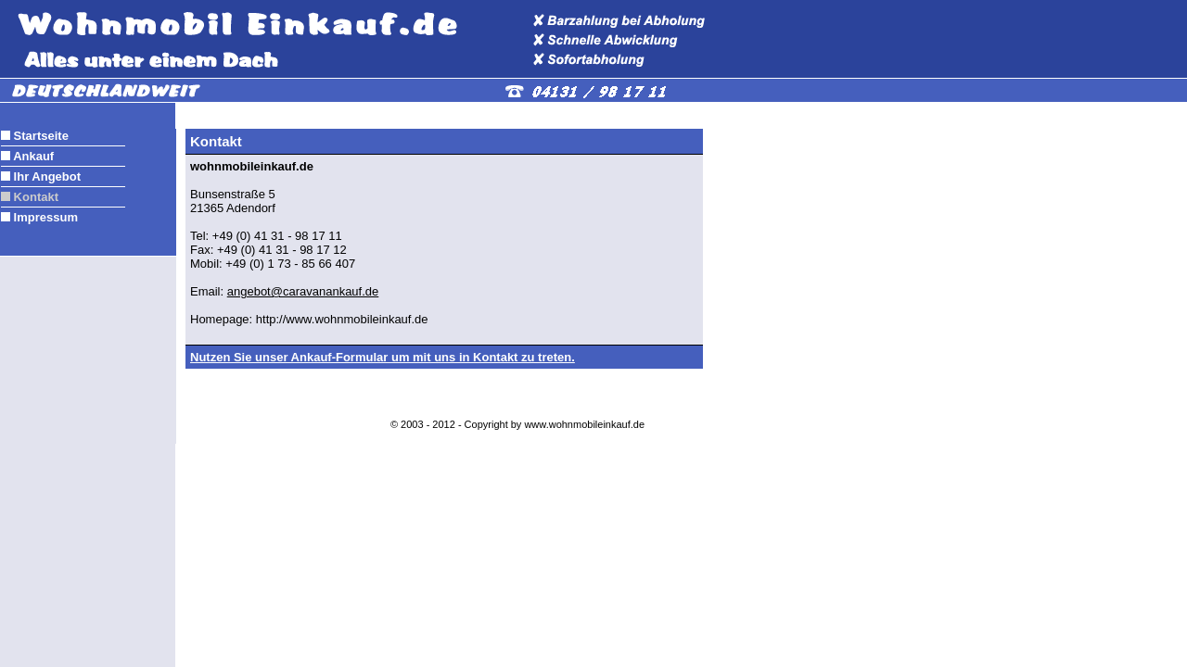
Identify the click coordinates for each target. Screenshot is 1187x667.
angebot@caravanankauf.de (303, 291)
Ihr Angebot (45, 176)
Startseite (39, 136)
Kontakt (34, 197)
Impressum (44, 217)
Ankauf (32, 156)
